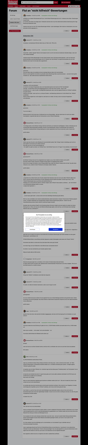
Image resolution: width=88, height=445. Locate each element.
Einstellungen (32, 229)
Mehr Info (32, 226)
